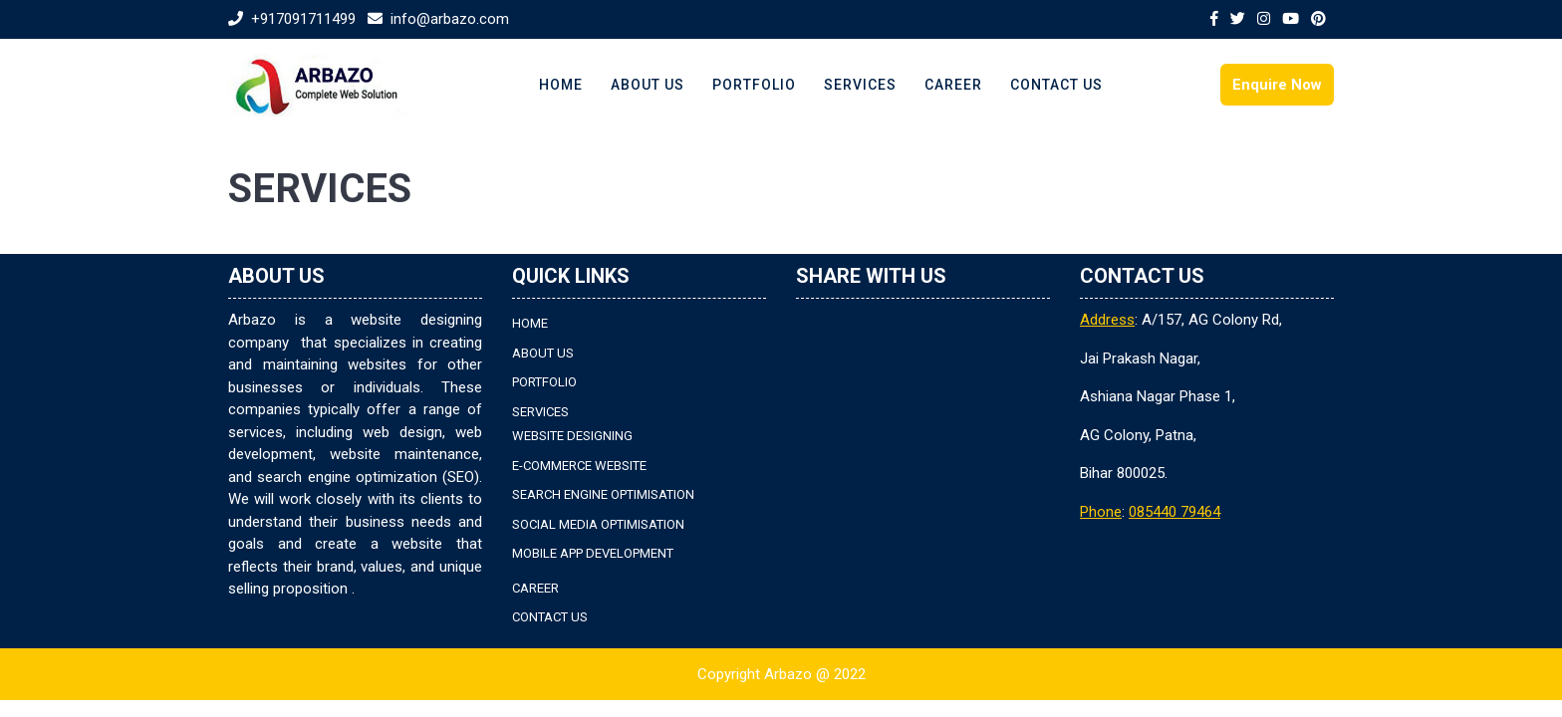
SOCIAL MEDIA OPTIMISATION (598, 524)
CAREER (953, 85)
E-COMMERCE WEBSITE (579, 465)
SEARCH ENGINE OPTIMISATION (603, 494)
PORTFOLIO (754, 85)
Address (1107, 320)
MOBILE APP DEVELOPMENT (592, 553)
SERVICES (860, 85)
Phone (1101, 512)
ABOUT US (647, 85)
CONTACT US (1056, 85)
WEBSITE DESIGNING (572, 435)
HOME (561, 85)
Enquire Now (1277, 85)
